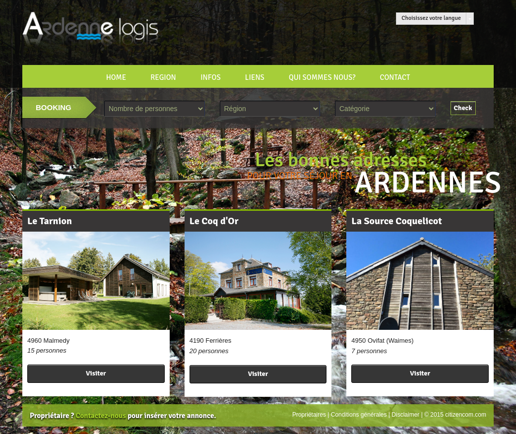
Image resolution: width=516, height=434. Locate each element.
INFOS (210, 77)
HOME (116, 77)
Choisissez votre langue (431, 18)
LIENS (254, 77)
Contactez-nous (100, 415)
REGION (163, 77)
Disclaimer (405, 414)
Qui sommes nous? (322, 77)
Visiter (96, 373)
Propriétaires (309, 414)
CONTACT (395, 77)
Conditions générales (359, 414)
